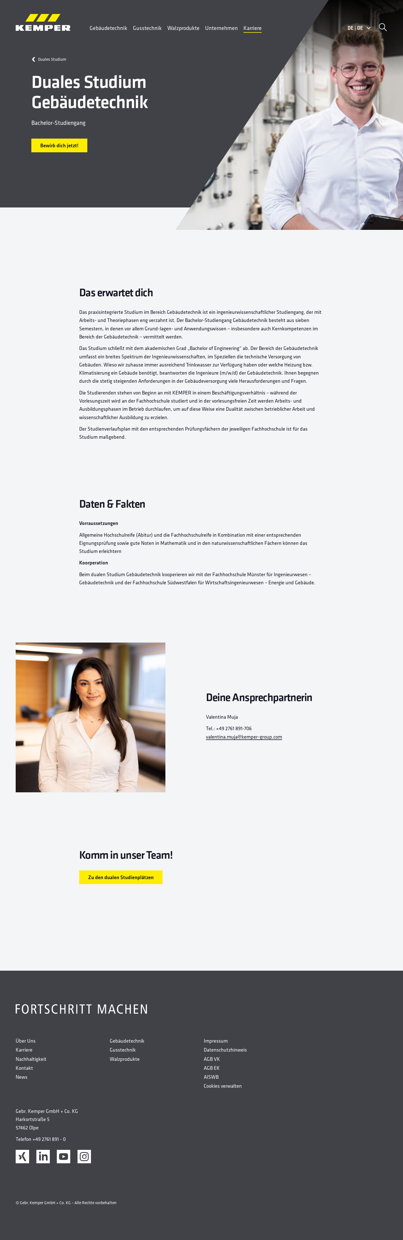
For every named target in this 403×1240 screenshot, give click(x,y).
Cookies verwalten (223, 1086)
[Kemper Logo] (43, 22)
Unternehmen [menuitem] (221, 27)
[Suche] (382, 28)
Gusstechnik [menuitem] (147, 27)
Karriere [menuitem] (252, 27)
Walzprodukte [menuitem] (183, 27)
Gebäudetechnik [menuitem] (108, 27)
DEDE (359, 28)
